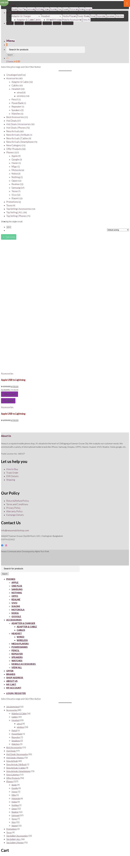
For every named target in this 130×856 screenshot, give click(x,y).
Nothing (39, 9)
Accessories (7, 373)
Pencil (93, 16)
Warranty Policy (14, 511)
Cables (37, 19)
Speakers (110, 16)
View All (86, 19)
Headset (45, 16)
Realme (53, 9)
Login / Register (16, 693)
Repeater (101, 16)
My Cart (57, 23)
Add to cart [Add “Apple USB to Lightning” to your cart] (9, 394)
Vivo (14, 602)
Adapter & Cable (25, 19)
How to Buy (12, 469)
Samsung (31, 9)
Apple (14, 9)
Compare (8, 400)
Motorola (74, 9)
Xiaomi (65, 9)
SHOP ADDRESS (33, 23)
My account (67, 23)
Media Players (69, 16)
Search (10, 55)
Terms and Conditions (17, 504)
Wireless (57, 19)
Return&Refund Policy (17, 500)
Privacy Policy (13, 507)
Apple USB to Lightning (13, 379)
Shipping (10, 479)
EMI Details (12, 476)
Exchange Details (15, 514)
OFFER (10, 23)
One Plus (22, 9)
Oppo (47, 9)
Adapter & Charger (21, 16)
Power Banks (83, 16)
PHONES (11, 5)
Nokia (82, 9)
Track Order (12, 472)
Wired (49, 19)
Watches (119, 16)
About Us (47, 23)
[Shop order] (118, 230)
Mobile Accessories (72, 19)
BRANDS (19, 23)
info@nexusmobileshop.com (15, 530)
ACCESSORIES (14, 12)
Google (88, 9)
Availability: (6, 389)
